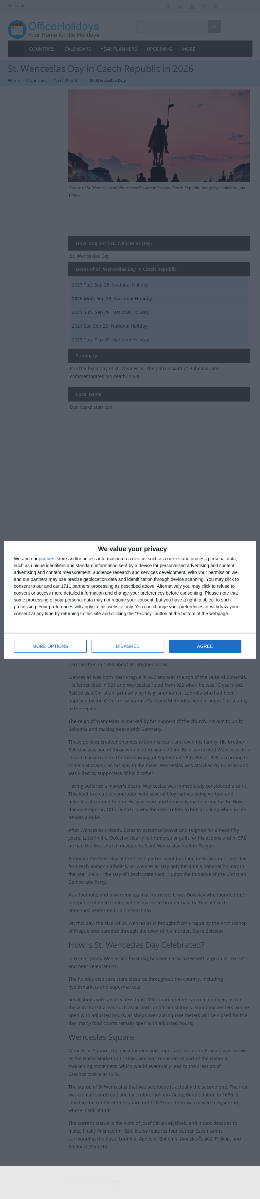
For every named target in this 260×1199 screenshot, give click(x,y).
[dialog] (130, 600)
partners (47, 558)
